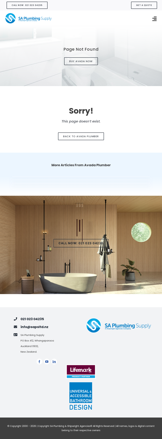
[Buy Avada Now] (81, 61)
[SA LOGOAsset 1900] (28, 14)
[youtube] (47, 361)
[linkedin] (54, 361)
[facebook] (39, 361)
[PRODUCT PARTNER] (81, 366)
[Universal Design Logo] (81, 383)
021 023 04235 (32, 319)
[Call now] (81, 243)
